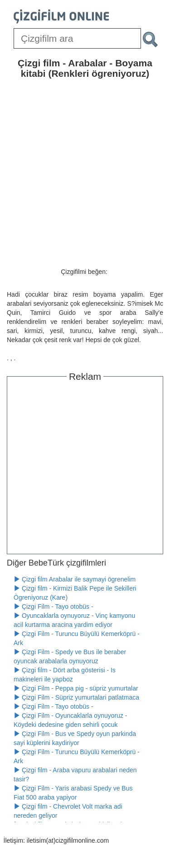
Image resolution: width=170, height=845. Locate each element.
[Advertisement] (85, 466)
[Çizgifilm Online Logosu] (61, 16)
